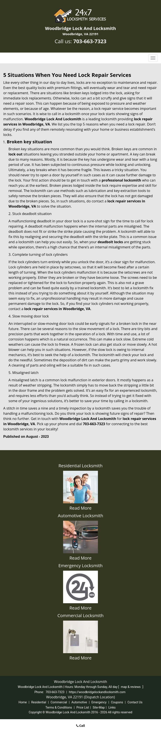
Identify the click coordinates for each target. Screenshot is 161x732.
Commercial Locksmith (80, 615)
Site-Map (99, 707)
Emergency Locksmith (80, 565)
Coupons (117, 702)
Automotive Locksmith (80, 516)
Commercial (59, 702)
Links (112, 707)
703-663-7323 (89, 41)
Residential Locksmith (80, 466)
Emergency (98, 702)
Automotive (79, 702)
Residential (38, 702)
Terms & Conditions (58, 707)
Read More (80, 508)
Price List (82, 707)
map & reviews (131, 687)
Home (22, 702)
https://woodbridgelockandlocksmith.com (97, 692)
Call (80, 726)
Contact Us (135, 702)
